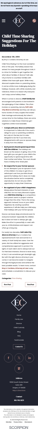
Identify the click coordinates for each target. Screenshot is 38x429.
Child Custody (19, 327)
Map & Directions (19, 390)
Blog (19, 332)
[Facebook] (8, 357)
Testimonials (19, 340)
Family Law (19, 319)
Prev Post (7, 284)
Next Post (30, 284)
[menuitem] (9, 422)
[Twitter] (19, 357)
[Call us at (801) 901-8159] (34, 21)
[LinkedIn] (29, 357)
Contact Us (19, 347)
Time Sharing (17, 278)
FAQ (19, 336)
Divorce (19, 323)
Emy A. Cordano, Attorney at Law (15, 268)
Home (19, 315)
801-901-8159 (19, 400)
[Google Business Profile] (19, 368)
